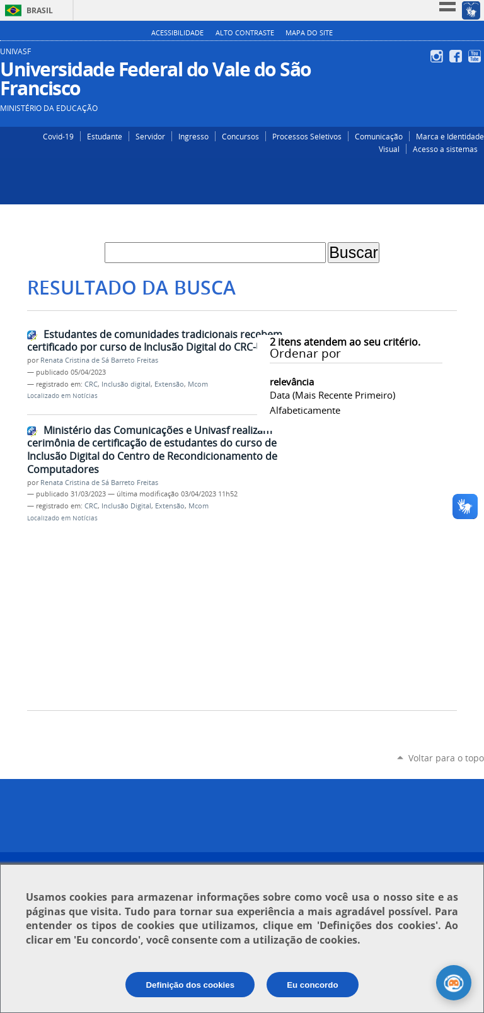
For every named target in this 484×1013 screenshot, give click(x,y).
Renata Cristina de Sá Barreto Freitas (99, 360)
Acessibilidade (177, 32)
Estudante (104, 136)
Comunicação (379, 136)
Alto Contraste (245, 32)
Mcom (198, 384)
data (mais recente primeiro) (332, 395)
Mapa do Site (309, 32)
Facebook (457, 56)
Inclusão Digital (126, 505)
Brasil (39, 10)
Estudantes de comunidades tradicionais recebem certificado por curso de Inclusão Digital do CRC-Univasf (159, 340)
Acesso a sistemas (445, 149)
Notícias (85, 396)
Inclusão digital (126, 384)
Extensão (169, 384)
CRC (91, 384)
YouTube (476, 56)
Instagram (438, 56)
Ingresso (193, 136)
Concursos (240, 136)
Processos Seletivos (307, 136)
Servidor (150, 136)
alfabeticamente (305, 410)
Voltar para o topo (446, 758)
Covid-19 (58, 136)
